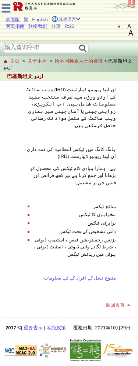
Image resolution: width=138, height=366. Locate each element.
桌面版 (13, 19)
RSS (69, 26)
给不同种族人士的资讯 (79, 61)
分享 (56, 26)
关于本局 (37, 61)
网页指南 (15, 26)
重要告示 (33, 327)
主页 (15, 61)
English (40, 19)
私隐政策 (56, 327)
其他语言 (67, 19)
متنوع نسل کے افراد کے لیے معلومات (80, 278)
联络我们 (37, 26)
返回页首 (115, 305)
